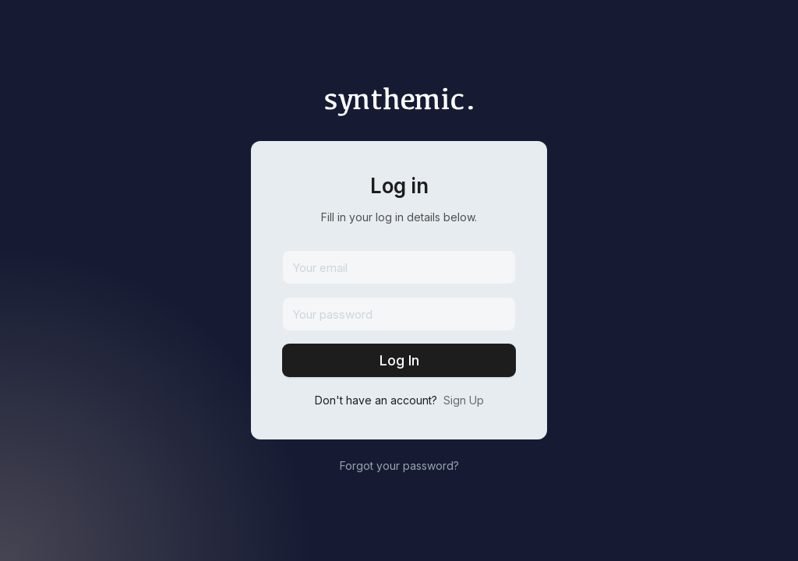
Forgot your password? (399, 465)
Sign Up (463, 400)
